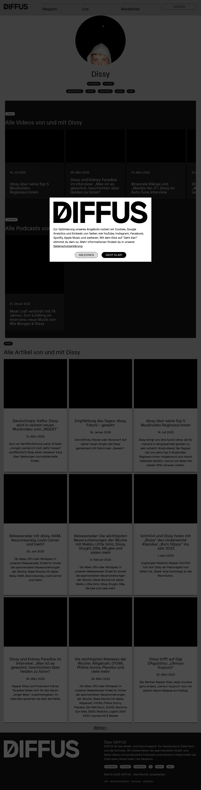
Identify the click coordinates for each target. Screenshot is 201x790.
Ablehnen (86, 255)
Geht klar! (114, 255)
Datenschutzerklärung (67, 246)
